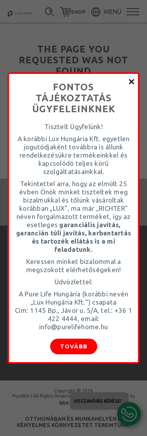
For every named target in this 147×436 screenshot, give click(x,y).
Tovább (73, 346)
